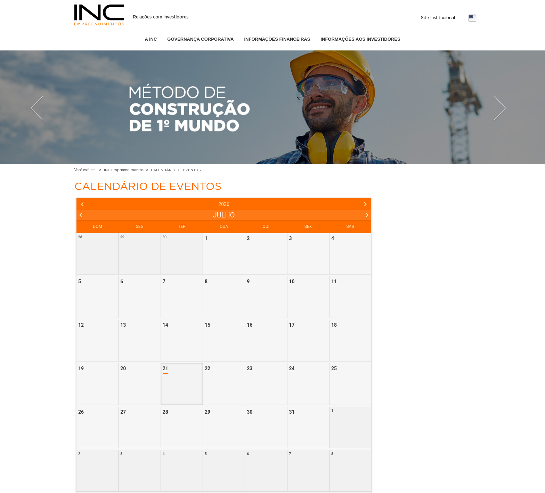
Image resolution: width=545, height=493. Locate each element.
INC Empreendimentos (124, 170)
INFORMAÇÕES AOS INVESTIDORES (360, 39)
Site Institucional (438, 18)
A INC (151, 39)
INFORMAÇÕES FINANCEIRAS (277, 39)
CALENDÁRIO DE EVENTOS (176, 170)
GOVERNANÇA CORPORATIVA (200, 39)
